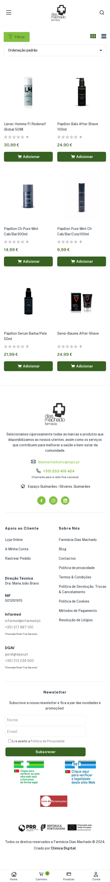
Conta (96, 876)
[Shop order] (55, 50)
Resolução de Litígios (76, 620)
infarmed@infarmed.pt (23, 621)
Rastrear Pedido (18, 558)
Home (14, 876)
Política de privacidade (77, 568)
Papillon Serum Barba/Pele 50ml (25, 336)
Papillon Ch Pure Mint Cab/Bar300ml (21, 231)
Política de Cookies (74, 601)
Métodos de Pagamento (78, 611)
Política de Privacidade (48, 741)
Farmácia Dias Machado (78, 540)
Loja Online (14, 540)
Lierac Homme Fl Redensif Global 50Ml (25, 126)
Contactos (67, 558)
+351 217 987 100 (19, 627)
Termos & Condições (75, 577)
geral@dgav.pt (16, 654)
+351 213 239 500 (19, 661)
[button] (28, 157)
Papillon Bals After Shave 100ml (77, 126)
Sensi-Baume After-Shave (78, 333)
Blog (62, 549)
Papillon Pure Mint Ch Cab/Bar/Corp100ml (74, 231)
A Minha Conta (16, 549)
